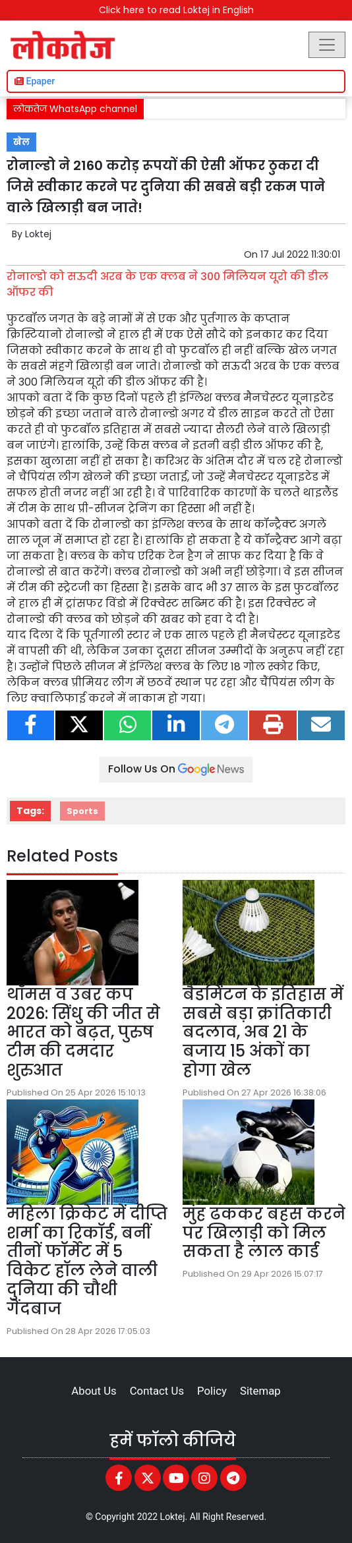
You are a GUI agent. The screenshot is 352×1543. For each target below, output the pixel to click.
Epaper (35, 81)
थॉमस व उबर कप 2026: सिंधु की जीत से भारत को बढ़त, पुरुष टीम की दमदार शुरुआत (83, 1032)
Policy (212, 1390)
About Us (93, 1390)
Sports (82, 811)
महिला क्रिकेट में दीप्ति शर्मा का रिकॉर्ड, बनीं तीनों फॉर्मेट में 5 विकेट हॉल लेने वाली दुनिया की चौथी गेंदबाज (87, 1261)
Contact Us (157, 1390)
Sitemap (260, 1390)
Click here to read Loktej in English (176, 9)
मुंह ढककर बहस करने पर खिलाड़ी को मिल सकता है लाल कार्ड (264, 1233)
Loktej (38, 234)
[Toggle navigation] (326, 45)
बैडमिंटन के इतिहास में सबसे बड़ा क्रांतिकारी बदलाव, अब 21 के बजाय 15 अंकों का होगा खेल (263, 1032)
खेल (21, 142)
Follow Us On (176, 768)
